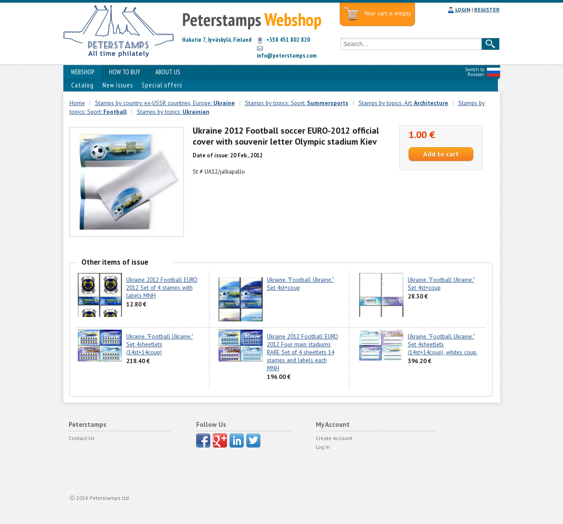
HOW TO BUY (124, 72)
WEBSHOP (82, 72)
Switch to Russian (474, 71)
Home (77, 103)
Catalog (82, 85)
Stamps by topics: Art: (403, 103)
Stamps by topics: (173, 112)
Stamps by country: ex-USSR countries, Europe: (165, 103)
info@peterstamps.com (287, 55)
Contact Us (82, 438)
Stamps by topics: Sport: (296, 103)
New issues (117, 85)
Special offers (162, 85)
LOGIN (462, 9)
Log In (323, 447)
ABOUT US (167, 72)
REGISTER (487, 9)
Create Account (334, 438)
